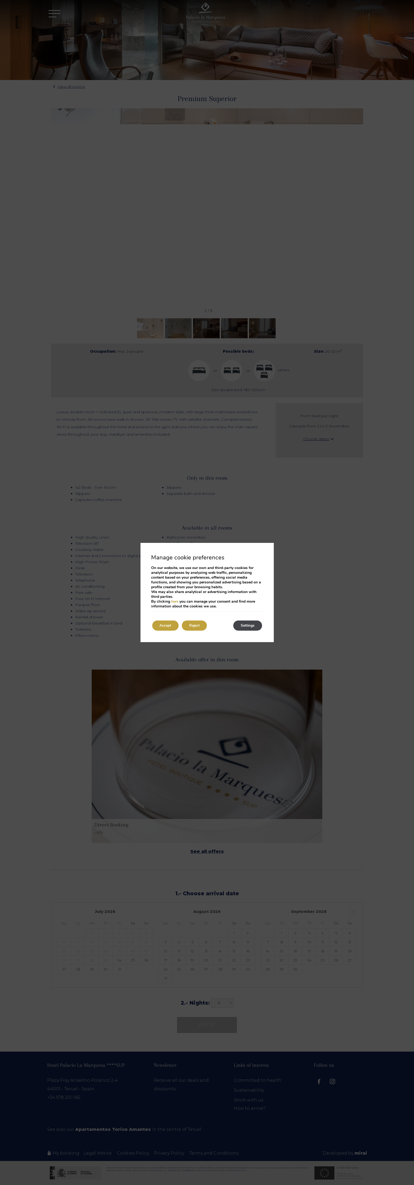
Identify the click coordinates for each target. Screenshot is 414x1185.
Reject (196, 625)
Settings (247, 625)
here (174, 601)
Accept (166, 625)
